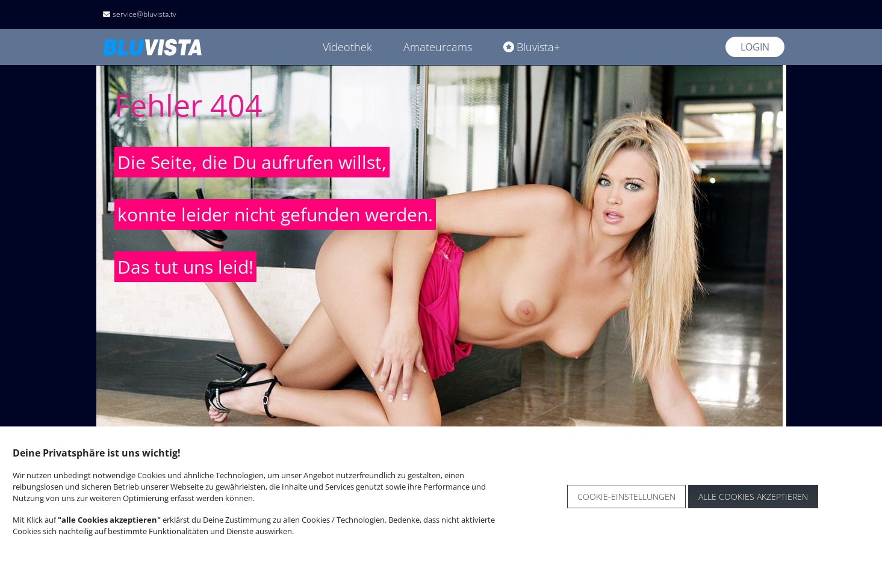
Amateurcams (437, 47)
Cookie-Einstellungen (626, 496)
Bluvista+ (531, 46)
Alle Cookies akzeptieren (753, 496)
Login (755, 47)
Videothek (347, 47)
